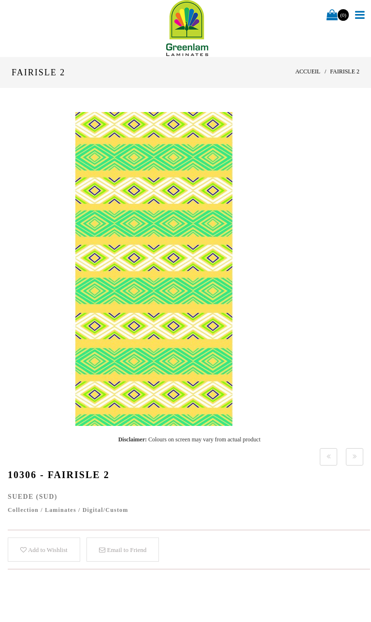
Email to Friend (122, 549)
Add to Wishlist (43, 549)
